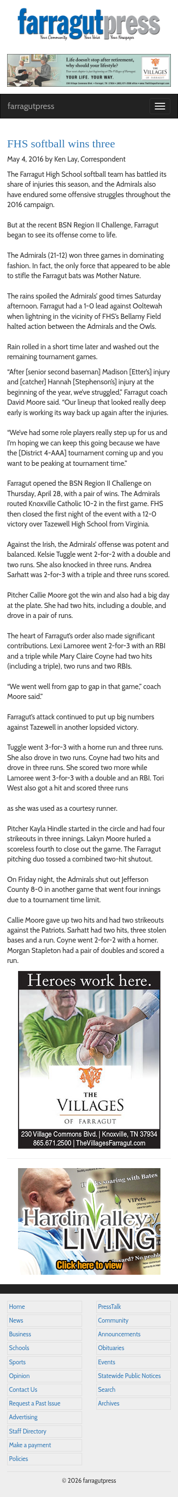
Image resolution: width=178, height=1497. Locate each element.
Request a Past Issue (34, 1403)
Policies (18, 1458)
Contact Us (23, 1389)
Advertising (23, 1417)
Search (107, 1389)
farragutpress (31, 106)
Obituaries (111, 1348)
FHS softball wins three (61, 143)
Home (17, 1306)
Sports (17, 1362)
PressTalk (109, 1306)
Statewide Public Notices (129, 1375)
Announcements (119, 1334)
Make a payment (30, 1445)
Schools (19, 1348)
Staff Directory (28, 1431)
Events (106, 1362)
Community (113, 1320)
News (16, 1320)
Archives (109, 1403)
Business (20, 1334)
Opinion (19, 1375)
